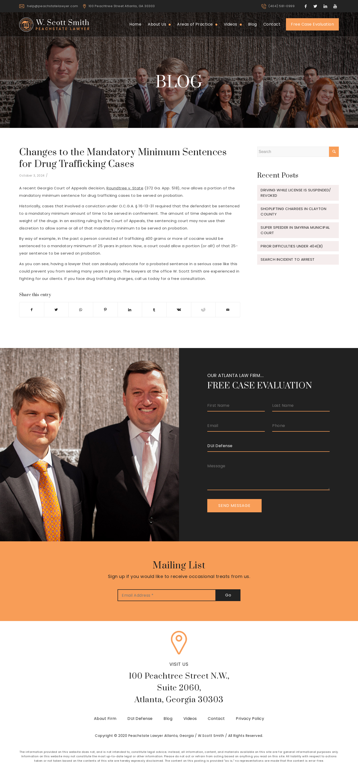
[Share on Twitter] (56, 309)
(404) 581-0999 (281, 6)
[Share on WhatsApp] (81, 309)
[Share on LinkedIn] (130, 309)
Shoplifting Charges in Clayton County (293, 211)
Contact (216, 718)
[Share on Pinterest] (105, 309)
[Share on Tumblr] (154, 309)
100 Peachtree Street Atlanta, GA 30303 (122, 6)
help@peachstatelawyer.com (52, 6)
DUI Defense (140, 718)
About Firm (105, 718)
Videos (190, 718)
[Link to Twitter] (315, 6)
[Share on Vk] (179, 309)
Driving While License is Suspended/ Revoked (296, 192)
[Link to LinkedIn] (325, 6)
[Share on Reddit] (203, 309)
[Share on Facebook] (31, 309)
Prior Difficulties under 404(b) (292, 246)
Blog (168, 718)
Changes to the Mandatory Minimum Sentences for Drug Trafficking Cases (123, 158)
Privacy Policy (250, 718)
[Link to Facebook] (305, 6)
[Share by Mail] (228, 309)
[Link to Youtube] (335, 6)
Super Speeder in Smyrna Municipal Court (295, 230)
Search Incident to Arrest (288, 259)
